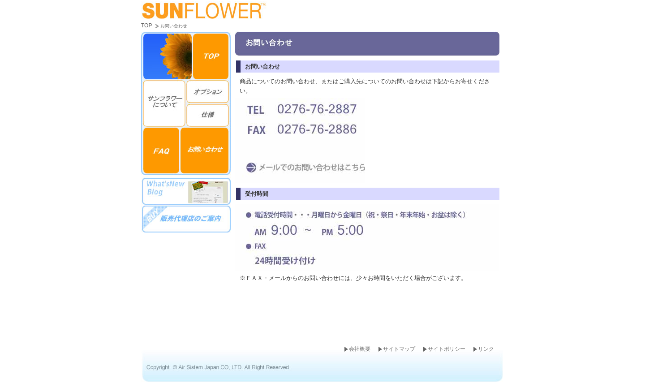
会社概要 (359, 349)
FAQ (161, 151)
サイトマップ (399, 349)
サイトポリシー (446, 349)
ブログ (186, 191)
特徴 (163, 103)
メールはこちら (300, 167)
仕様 (208, 115)
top (212, 55)
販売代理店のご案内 (186, 218)
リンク (486, 349)
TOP (146, 25)
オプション (208, 91)
